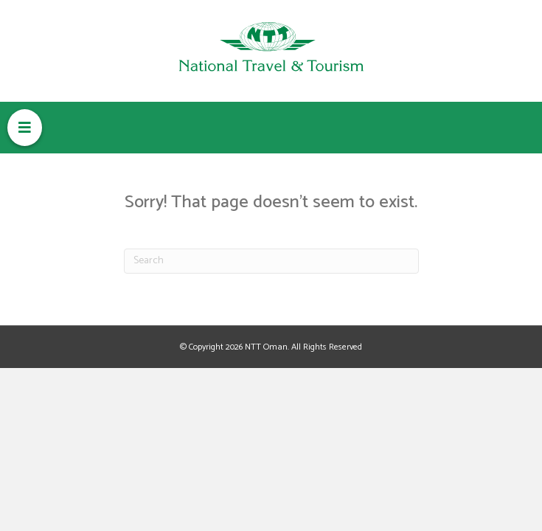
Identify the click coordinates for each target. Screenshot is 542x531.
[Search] (271, 261)
